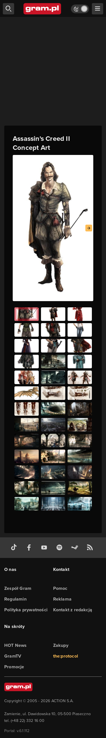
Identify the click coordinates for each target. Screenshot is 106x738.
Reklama (62, 599)
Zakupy (60, 645)
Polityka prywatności (25, 609)
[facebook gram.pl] (30, 548)
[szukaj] (8, 8)
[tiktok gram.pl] (15, 548)
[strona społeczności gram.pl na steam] (75, 548)
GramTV (12, 656)
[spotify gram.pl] (60, 548)
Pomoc (60, 588)
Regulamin (15, 599)
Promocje (14, 666)
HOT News (15, 645)
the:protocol (65, 656)
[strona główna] (42, 8)
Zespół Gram (17, 588)
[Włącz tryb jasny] (80, 9)
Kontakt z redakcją (72, 609)
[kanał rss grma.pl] (91, 548)
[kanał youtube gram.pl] (45, 548)
